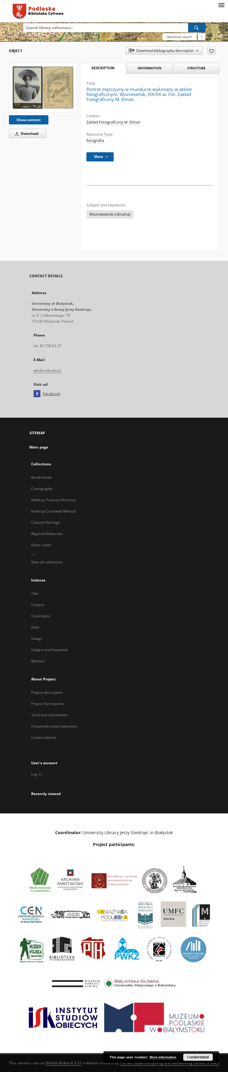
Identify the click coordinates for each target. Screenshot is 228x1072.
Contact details (43, 737)
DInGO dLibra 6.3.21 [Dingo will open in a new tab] (64, 1062)
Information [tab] (149, 68)
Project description (47, 692)
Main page (38, 447)
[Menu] (221, 4)
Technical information (49, 714)
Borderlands (41, 477)
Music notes (41, 544)
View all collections (47, 562)
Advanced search (179, 37)
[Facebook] (37, 394)
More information (163, 1057)
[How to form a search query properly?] (201, 36)
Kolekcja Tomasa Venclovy (53, 499)
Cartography (41, 488)
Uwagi (36, 638)
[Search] (196, 27)
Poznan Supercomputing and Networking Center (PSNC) (169, 1062)
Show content (29, 119)
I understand (198, 1057)
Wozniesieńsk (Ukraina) (109, 214)
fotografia (95, 140)
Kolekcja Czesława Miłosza (53, 511)
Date (35, 627)
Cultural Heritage (45, 522)
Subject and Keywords (49, 649)
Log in (36, 774)
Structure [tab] (196, 68)
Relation (38, 661)
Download (26, 133)
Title (35, 593)
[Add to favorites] (212, 51)
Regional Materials (47, 533)
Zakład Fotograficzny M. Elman (113, 122)
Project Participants (47, 703)
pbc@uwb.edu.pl (47, 370)
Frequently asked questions (54, 726)
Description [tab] (102, 68)
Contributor (40, 615)
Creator (37, 604)
